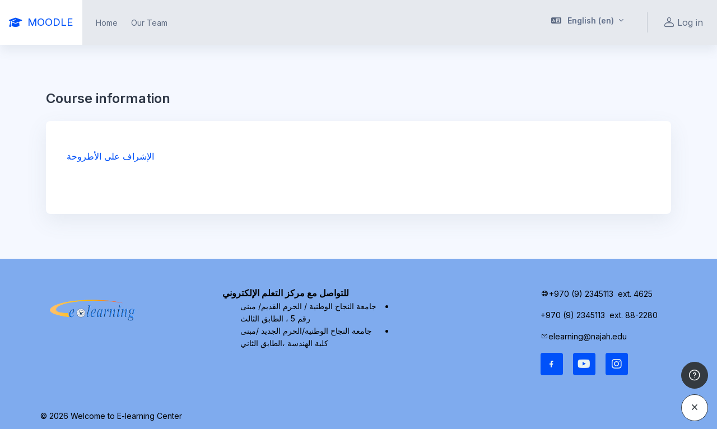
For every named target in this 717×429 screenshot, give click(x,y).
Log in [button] (682, 22)
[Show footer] (694, 375)
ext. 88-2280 (634, 315)
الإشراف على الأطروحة (110, 156)
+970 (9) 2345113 (581, 294)
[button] (588, 22)
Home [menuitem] (107, 22)
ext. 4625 (636, 294)
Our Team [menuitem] (149, 22)
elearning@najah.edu (587, 336)
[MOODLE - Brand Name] (41, 22)
